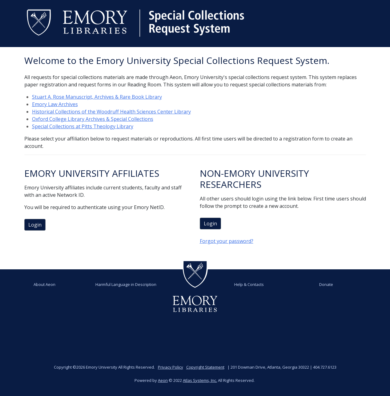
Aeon (163, 380)
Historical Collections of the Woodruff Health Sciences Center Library (111, 111)
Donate (326, 284)
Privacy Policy (170, 367)
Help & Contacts (249, 284)
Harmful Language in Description (125, 284)
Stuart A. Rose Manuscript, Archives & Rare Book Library (97, 96)
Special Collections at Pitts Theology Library (82, 126)
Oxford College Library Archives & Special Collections (92, 119)
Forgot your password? (226, 241)
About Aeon (44, 284)
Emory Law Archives (55, 104)
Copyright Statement (205, 367)
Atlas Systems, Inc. (200, 380)
